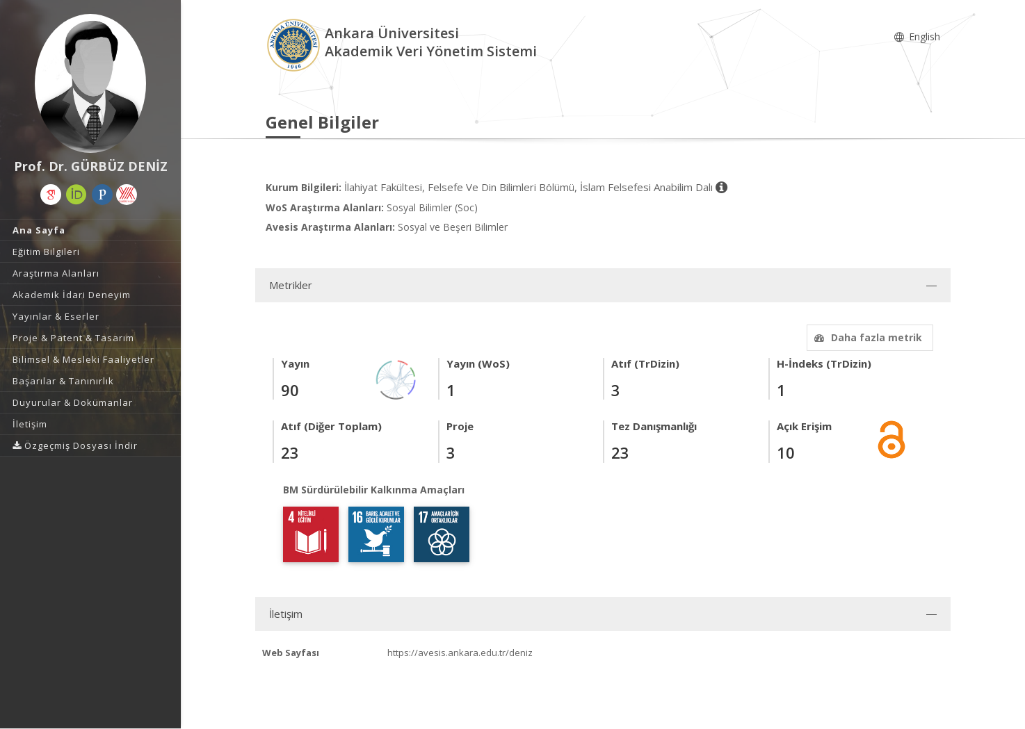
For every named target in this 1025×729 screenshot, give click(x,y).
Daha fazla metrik (866, 337)
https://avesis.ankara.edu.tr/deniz (460, 652)
